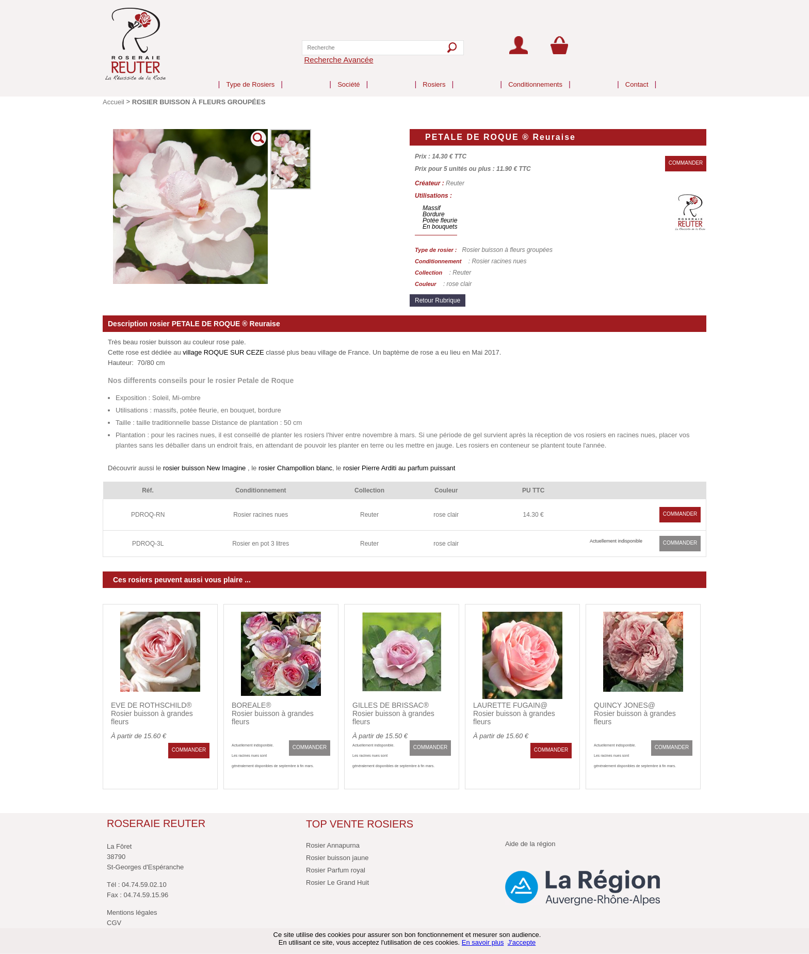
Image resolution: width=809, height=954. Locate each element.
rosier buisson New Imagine (204, 468)
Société (348, 76)
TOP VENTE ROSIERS (359, 824)
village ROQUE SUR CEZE (223, 352)
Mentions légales (132, 912)
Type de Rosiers (250, 76)
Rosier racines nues (260, 514)
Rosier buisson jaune (337, 858)
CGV (114, 923)
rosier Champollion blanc (295, 468)
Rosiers (433, 76)
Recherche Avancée (339, 59)
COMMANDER (686, 163)
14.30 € (533, 514)
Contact (637, 76)
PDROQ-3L (148, 543)
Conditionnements (535, 76)
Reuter (369, 514)
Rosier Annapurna (333, 845)
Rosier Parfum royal (335, 870)
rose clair (446, 514)
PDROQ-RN (148, 514)
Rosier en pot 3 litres (260, 543)
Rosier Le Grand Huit (337, 882)
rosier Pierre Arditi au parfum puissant (399, 468)
